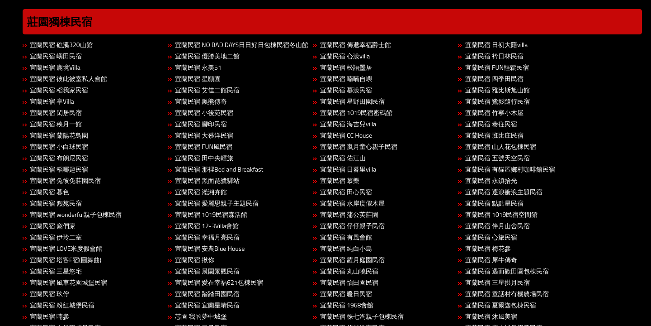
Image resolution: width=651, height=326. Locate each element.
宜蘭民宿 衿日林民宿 (494, 56)
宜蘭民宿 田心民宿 (346, 192)
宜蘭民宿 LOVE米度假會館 (66, 248)
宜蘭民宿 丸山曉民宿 (349, 271)
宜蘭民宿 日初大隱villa (496, 44)
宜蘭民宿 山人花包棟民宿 (500, 146)
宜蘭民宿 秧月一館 (56, 124)
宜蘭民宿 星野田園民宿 (352, 101)
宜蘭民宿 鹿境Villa (55, 67)
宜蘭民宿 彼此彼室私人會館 (68, 78)
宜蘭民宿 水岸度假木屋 (352, 203)
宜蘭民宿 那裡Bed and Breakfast (219, 169)
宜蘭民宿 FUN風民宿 (203, 146)
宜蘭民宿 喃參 (49, 316)
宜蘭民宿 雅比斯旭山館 (497, 90)
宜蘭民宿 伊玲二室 (56, 237)
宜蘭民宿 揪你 (194, 259)
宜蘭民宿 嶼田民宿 (56, 56)
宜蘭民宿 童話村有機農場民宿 (507, 293)
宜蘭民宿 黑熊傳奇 (201, 101)
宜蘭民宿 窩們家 (52, 225)
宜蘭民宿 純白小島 (346, 248)
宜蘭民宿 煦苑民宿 (56, 203)
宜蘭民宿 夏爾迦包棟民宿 (500, 305)
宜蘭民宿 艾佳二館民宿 (207, 90)
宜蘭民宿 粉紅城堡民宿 (62, 305)
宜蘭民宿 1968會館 (346, 305)
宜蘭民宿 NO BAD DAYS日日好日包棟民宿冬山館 (241, 44)
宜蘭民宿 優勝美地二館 (207, 56)
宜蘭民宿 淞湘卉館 (201, 192)
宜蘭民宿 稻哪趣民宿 (59, 169)
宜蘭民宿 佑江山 (343, 158)
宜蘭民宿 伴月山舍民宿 (497, 225)
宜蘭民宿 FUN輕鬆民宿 (497, 67)
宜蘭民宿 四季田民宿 (494, 78)
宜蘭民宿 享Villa (52, 101)
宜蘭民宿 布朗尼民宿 (59, 158)
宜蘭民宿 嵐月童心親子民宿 (358, 146)
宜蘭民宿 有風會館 (346, 237)
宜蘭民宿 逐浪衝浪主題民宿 (503, 192)
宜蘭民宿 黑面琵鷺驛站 (207, 180)
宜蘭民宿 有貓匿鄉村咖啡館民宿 (510, 169)
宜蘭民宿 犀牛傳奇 (491, 259)
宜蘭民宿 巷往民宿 (491, 124)
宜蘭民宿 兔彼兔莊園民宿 (65, 180)
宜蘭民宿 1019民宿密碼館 (356, 112)
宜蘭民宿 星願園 (198, 78)
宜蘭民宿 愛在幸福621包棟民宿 (219, 282)
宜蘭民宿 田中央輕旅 (204, 158)
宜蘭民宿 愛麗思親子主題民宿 (217, 203)
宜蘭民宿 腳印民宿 (201, 124)
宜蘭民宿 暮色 (49, 192)
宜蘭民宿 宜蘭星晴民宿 (207, 305)
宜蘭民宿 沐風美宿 (491, 316)
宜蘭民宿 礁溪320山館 (61, 44)
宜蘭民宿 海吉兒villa (348, 124)
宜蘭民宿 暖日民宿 (346, 293)
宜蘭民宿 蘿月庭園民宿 (352, 259)
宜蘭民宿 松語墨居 (346, 67)
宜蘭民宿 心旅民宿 (491, 237)
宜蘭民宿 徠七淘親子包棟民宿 (362, 316)
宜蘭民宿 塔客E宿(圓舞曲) (65, 259)
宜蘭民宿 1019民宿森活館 (211, 214)
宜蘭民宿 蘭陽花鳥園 (59, 135)
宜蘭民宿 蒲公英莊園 (349, 214)
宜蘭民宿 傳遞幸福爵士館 (355, 44)
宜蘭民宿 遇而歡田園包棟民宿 (507, 271)
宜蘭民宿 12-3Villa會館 (207, 225)
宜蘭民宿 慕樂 (339, 180)
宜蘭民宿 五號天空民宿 (497, 158)
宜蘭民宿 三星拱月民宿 (497, 282)
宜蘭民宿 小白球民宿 (59, 146)
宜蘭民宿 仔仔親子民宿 (352, 225)
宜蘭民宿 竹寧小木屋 (494, 112)
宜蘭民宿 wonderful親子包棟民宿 (76, 214)
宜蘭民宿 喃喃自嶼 (346, 78)
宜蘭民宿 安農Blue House (210, 248)
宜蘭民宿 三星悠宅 (56, 271)
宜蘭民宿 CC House (346, 135)
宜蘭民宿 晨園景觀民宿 (207, 271)
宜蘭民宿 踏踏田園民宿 (207, 293)
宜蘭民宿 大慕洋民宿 (204, 135)
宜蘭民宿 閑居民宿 (56, 112)
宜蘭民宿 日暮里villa (348, 169)
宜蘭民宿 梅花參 (488, 248)
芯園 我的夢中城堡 (201, 316)
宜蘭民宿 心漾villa (345, 56)
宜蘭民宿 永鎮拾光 (491, 180)
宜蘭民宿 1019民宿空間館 (501, 214)
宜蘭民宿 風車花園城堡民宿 (68, 282)
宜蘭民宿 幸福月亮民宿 (207, 237)
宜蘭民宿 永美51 (198, 67)
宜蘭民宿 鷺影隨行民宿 (497, 101)
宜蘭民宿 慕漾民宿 (346, 90)
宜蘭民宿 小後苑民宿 (204, 112)
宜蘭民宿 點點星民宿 (494, 203)
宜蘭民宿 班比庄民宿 (494, 135)
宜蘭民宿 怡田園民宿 (349, 282)
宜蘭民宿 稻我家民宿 (59, 90)
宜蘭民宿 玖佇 (49, 293)
